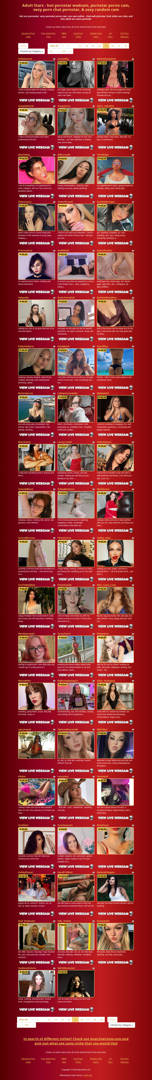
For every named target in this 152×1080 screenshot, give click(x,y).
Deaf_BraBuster (26, 921)
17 (119, 46)
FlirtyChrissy (64, 538)
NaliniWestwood (66, 968)
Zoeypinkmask (26, 106)
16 (112, 46)
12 (86, 46)
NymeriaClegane (106, 872)
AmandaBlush (25, 489)
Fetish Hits (87, 1075)
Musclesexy (24, 442)
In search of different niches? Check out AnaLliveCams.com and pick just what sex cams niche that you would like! (76, 1041)
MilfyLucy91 (64, 154)
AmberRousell (65, 202)
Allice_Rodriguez (106, 680)
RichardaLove (25, 393)
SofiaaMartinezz (66, 489)
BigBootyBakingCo (68, 680)
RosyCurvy (103, 825)
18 (125, 46)
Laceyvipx (63, 776)
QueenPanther (104, 250)
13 (93, 46)
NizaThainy (24, 154)
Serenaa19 (102, 776)
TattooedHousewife (68, 729)
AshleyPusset (25, 872)
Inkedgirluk (64, 346)
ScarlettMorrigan (106, 202)
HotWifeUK (63, 250)
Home (23, 46)
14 (99, 46)
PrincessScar (25, 250)
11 (80, 46)
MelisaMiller (24, 680)
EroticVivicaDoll (66, 297)
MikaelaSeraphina (106, 59)
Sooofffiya (102, 346)
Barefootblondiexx (107, 297)
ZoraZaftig (63, 59)
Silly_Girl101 (64, 921)
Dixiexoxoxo (24, 202)
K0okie (22, 776)
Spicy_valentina (105, 106)
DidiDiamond (25, 59)
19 (51, 51)
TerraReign (103, 154)
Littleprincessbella (67, 393)
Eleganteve (103, 633)
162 (64, 51)
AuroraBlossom (26, 538)
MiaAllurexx (103, 489)
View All (54, 46)
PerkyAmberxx (26, 346)
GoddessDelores (27, 968)
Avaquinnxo (64, 106)
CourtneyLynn (65, 825)
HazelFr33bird (65, 872)
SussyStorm (64, 633)
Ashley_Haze (104, 538)
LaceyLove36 (65, 442)
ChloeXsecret (104, 442)
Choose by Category (31, 51)
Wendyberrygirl (26, 633)
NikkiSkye (102, 729)
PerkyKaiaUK (65, 585)
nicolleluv (23, 825)
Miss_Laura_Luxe (106, 585)
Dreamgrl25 (103, 921)
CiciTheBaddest (26, 585)
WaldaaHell (103, 393)
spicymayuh (24, 729)
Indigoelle (23, 297)
